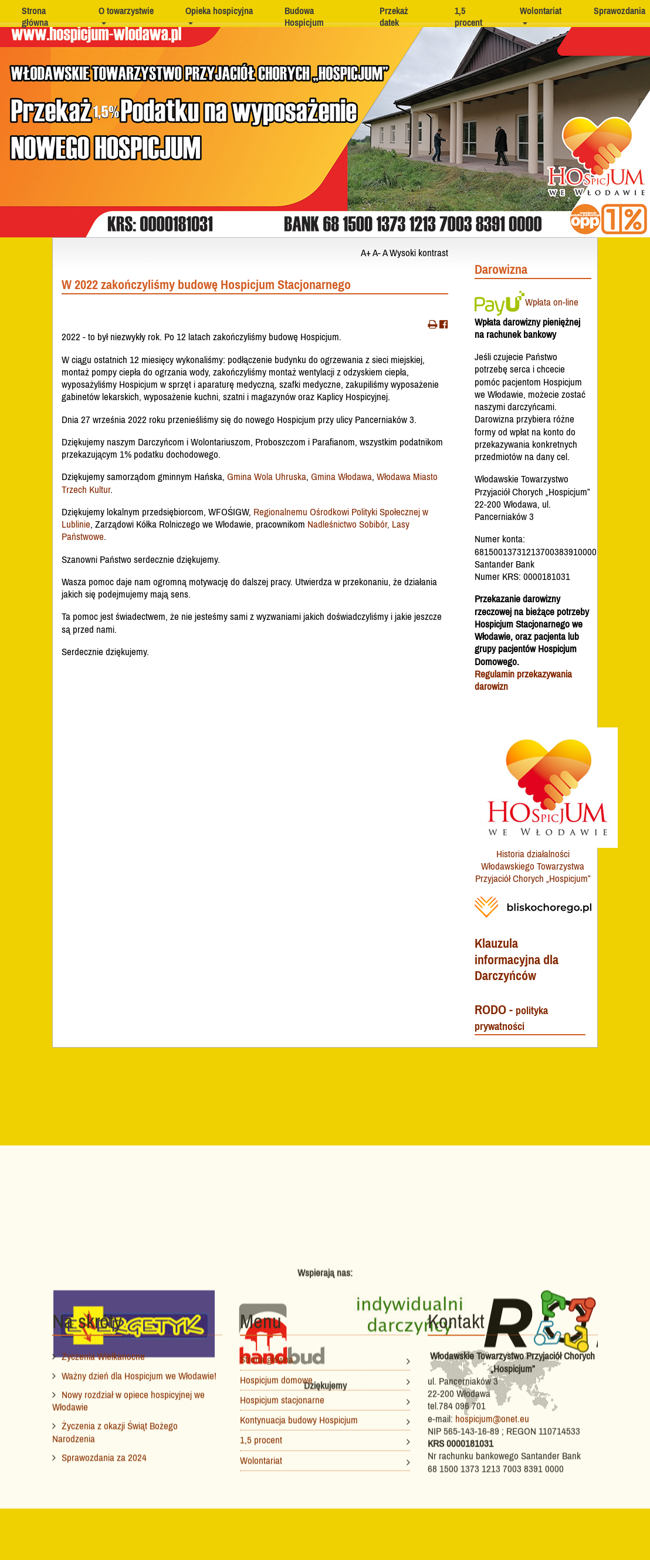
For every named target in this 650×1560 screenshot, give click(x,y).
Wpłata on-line (526, 302)
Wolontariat (540, 10)
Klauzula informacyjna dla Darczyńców (516, 959)
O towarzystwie (126, 10)
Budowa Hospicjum (304, 16)
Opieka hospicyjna (219, 10)
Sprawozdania (619, 10)
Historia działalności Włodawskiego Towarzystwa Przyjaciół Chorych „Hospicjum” (533, 866)
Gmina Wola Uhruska (266, 476)
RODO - (511, 1017)
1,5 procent (468, 16)
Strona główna (35, 16)
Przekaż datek (394, 16)
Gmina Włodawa (341, 476)
